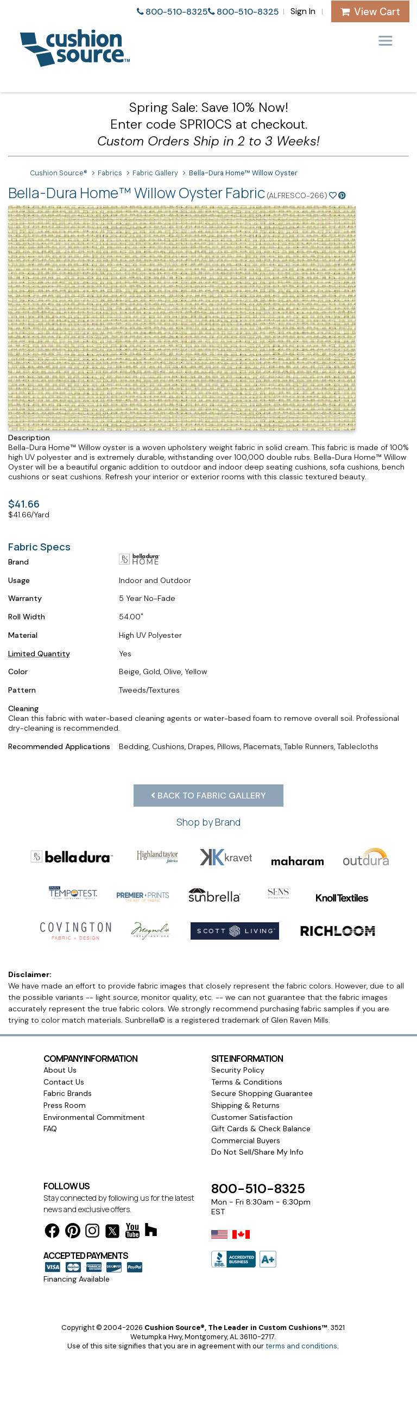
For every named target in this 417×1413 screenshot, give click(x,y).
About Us (60, 1070)
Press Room (64, 1105)
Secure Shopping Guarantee (262, 1093)
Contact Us (63, 1082)
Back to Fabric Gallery (208, 795)
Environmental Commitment (94, 1117)
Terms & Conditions (246, 1082)
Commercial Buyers (245, 1140)
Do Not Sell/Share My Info (257, 1152)
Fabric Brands (67, 1093)
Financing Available (76, 1279)
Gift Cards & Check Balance (261, 1128)
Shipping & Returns (245, 1105)
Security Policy (237, 1070)
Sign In (302, 11)
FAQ (50, 1128)
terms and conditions (301, 1346)
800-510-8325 (177, 11)
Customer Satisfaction (252, 1117)
